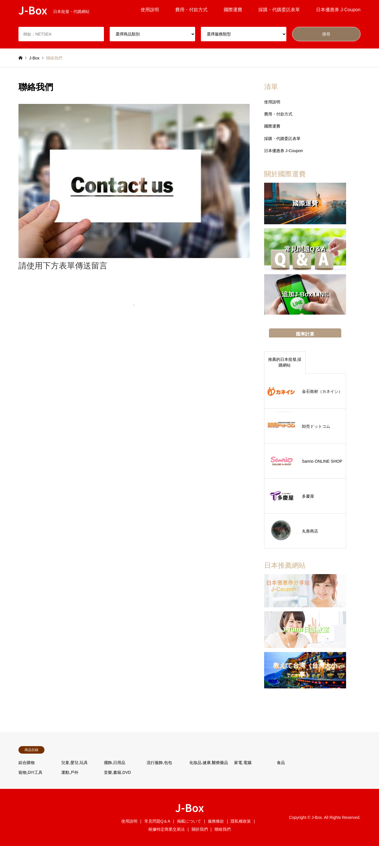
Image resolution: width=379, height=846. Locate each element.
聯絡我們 (222, 829)
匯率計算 (305, 334)
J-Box (189, 807)
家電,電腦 (242, 762)
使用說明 (150, 9)
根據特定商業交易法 (166, 829)
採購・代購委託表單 (279, 9)
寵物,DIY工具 (30, 772)
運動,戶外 (70, 772)
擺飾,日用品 (114, 762)
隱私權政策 (241, 821)
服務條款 (216, 821)
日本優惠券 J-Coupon (338, 9)
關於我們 (200, 829)
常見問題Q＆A (157, 821)
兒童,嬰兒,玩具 (74, 762)
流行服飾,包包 (159, 762)
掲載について (189, 821)
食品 (281, 762)
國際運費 (233, 9)
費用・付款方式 (191, 9)
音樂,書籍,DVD (117, 772)
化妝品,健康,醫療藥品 (208, 762)
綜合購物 (26, 762)
